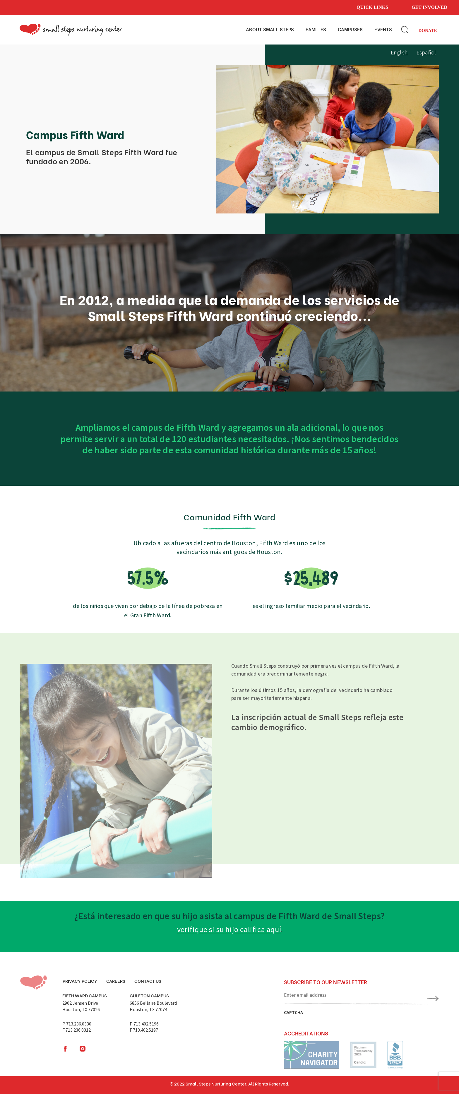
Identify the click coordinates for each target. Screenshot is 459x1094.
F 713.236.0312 (76, 1030)
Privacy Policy (80, 980)
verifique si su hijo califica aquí (229, 929)
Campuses (350, 29)
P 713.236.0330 (76, 1024)
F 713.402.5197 (144, 1030)
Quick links (372, 7)
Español (426, 52)
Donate (427, 30)
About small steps (270, 29)
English (399, 52)
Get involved (429, 7)
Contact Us (147, 980)
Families (316, 29)
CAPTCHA (293, 1012)
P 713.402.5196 (144, 1024)
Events (383, 29)
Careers (115, 980)
